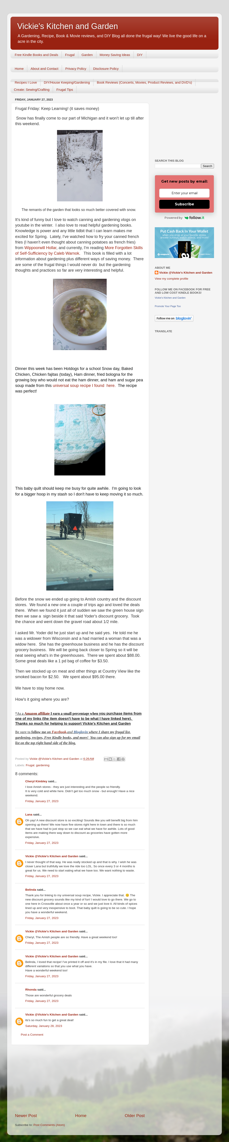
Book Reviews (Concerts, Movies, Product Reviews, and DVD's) (144, 82)
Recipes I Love (26, 82)
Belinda (30, 889)
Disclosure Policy (106, 68)
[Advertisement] (79, 1079)
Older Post (135, 1115)
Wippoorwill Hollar (40, 248)
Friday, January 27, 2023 (41, 801)
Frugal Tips (64, 89)
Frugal (70, 55)
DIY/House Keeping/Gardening (67, 82)
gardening (42, 765)
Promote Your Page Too (168, 306)
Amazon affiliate (37, 713)
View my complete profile (171, 278)
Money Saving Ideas (115, 55)
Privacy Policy (75, 68)
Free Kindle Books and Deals (36, 55)
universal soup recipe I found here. (84, 385)
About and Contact (44, 68)
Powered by (184, 217)
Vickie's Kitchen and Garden (67, 26)
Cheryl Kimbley (36, 781)
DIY (140, 55)
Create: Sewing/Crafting (31, 89)
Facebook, (59, 732)
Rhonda (30, 989)
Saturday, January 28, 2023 (43, 1026)
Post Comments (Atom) (49, 1125)
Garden (87, 55)
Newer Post (26, 1115)
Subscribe (184, 204)
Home (19, 68)
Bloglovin (81, 732)
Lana (28, 814)
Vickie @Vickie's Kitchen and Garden (51, 856)
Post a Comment (32, 1034)
